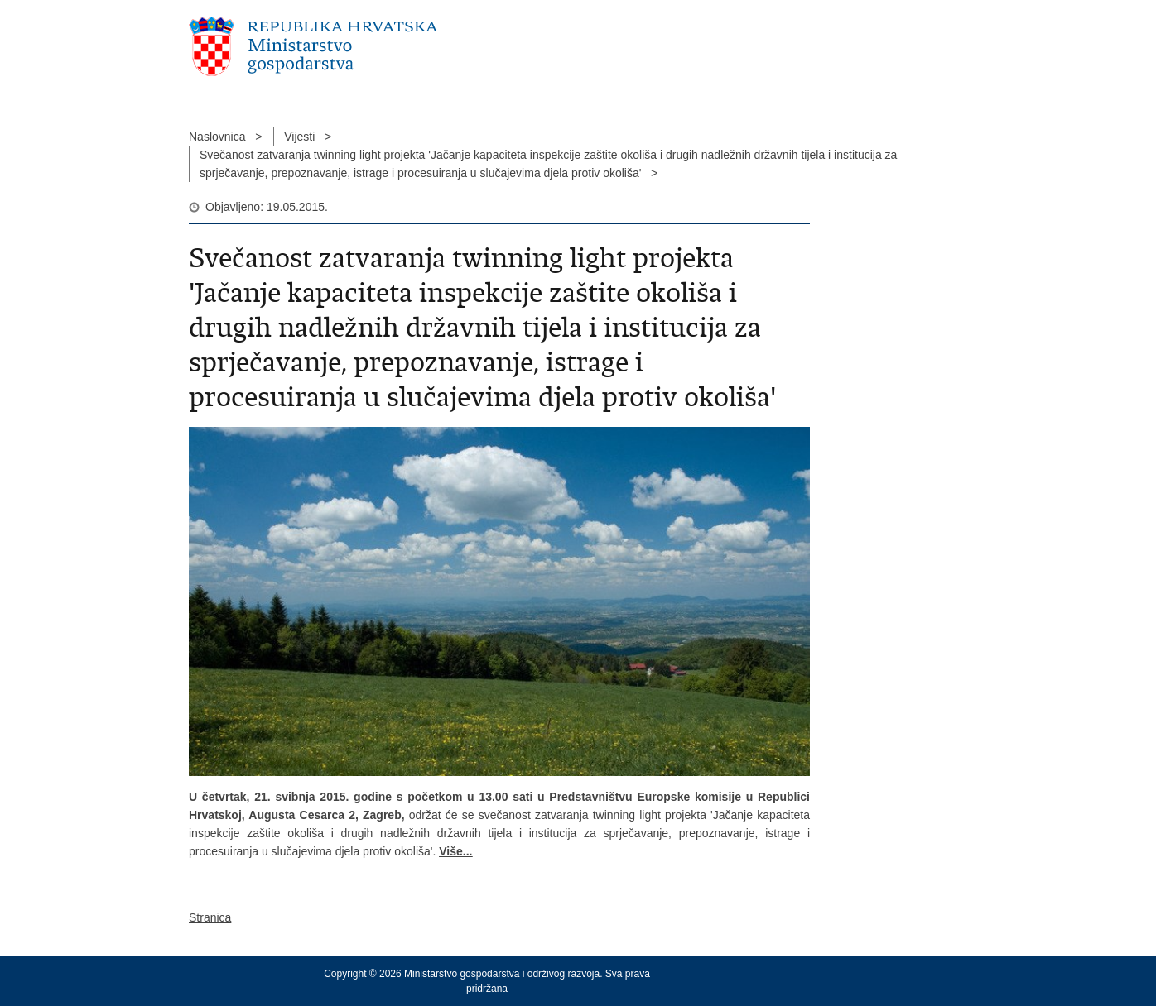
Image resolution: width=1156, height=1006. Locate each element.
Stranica (210, 917)
